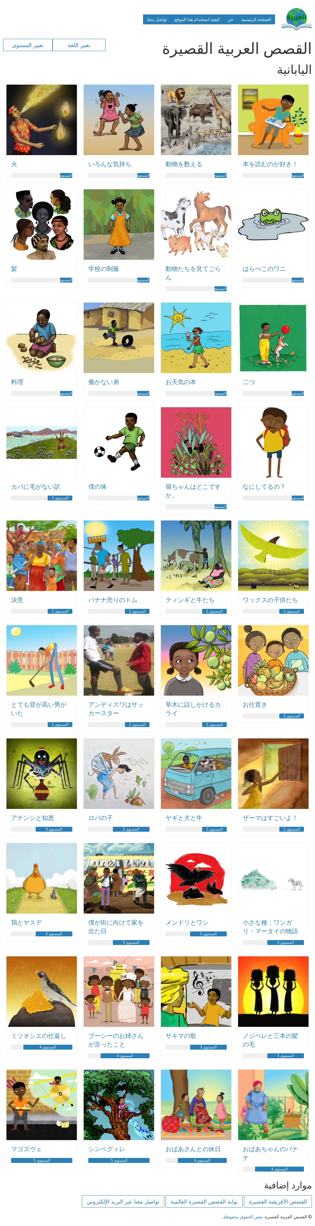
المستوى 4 (125, 1055)
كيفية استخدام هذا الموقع (197, 19)
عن (230, 19)
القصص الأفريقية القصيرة (278, 1201)
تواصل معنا (157, 19)
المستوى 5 (119, 1160)
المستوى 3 (131, 829)
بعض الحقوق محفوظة (243, 1217)
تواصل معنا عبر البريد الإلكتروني (123, 1201)
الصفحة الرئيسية (256, 19)
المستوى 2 (60, 498)
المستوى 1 (298, 175)
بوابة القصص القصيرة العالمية (204, 1201)
